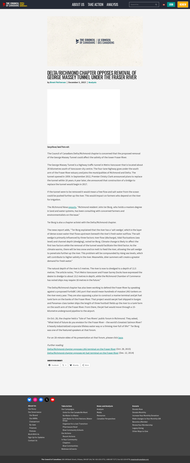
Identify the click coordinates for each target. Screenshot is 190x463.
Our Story (32, 409)
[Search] (141, 4)
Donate (135, 406)
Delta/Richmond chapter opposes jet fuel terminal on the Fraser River (83, 352)
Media (99, 412)
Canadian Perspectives (106, 418)
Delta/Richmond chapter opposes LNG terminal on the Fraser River (81, 348)
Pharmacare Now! (70, 427)
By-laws (32, 424)
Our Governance (34, 412)
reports (72, 207)
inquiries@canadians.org (140, 459)
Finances (33, 428)
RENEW (183, 4)
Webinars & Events (69, 449)
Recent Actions (69, 436)
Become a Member (140, 422)
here (120, 337)
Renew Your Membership (142, 425)
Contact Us (32, 440)
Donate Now (137, 409)
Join (171, 4)
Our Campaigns (67, 409)
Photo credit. (65, 146)
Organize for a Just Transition (75, 423)
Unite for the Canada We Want (75, 412)
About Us (78, 4)
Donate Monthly (139, 412)
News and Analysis (105, 406)
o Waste (75, 415)
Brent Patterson (58, 82)
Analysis (112, 4)
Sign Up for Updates (36, 437)
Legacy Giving (138, 428)
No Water (67, 415)
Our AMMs (33, 418)
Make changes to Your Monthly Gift (146, 418)
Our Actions (66, 433)
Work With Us (33, 434)
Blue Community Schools (73, 430)
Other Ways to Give (140, 431)
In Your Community (69, 439)
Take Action (95, 4)
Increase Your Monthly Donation (145, 415)
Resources (101, 415)
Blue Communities (70, 446)
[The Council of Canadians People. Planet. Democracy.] (15, 4)
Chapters (66, 442)
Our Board (33, 415)
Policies (32, 431)
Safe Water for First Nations (74, 418)
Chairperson (34, 421)
